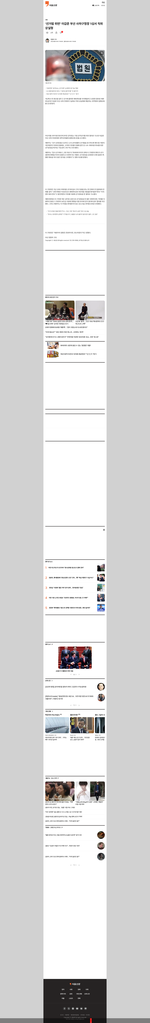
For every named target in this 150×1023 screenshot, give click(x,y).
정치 (63, 989)
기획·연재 (48, 711)
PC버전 (88, 1015)
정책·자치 (63, 994)
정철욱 (52, 39)
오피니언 (48, 681)
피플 (63, 998)
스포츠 (71, 998)
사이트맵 (82, 1015)
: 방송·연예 (52, 778)
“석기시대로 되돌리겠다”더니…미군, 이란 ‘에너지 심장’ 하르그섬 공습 (68, 211)
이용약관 (67, 1015)
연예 (79, 998)
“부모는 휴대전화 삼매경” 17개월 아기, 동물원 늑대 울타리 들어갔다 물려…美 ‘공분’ (73, 214)
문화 (71, 994)
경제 (79, 989)
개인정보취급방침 (75, 1015)
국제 (87, 989)
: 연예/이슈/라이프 (54, 827)
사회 (46, 20)
